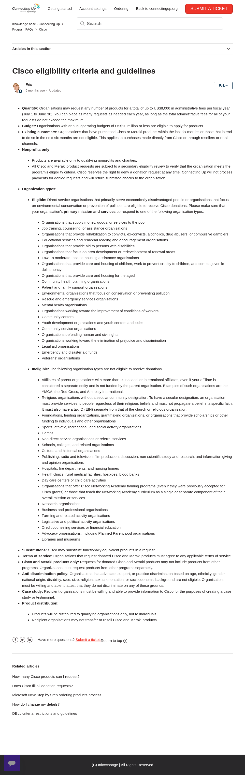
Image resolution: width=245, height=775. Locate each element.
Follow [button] (223, 85)
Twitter (22, 640)
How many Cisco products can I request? (45, 676)
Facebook (15, 640)
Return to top (114, 640)
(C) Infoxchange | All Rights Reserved (122, 765)
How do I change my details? (36, 704)
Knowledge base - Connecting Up (36, 24)
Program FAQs (22, 29)
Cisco (43, 29)
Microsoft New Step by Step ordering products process (56, 695)
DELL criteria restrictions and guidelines (44, 713)
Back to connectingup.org (156, 8)
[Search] (150, 23)
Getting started (60, 8)
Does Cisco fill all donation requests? (42, 686)
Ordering (121, 8)
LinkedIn (30, 640)
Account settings (92, 8)
